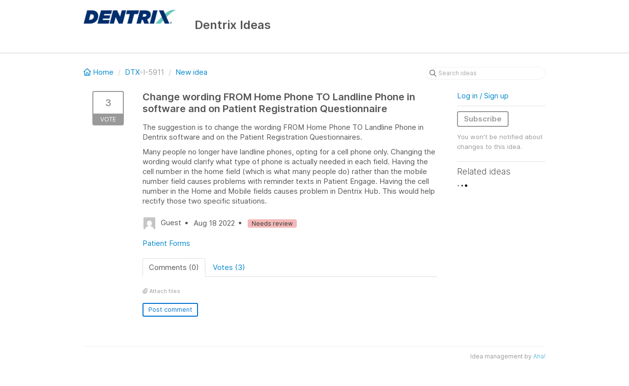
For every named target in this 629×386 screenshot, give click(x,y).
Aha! (539, 356)
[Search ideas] (485, 73)
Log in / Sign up (483, 95)
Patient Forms (166, 243)
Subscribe (483, 118)
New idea (191, 72)
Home (99, 72)
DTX (132, 72)
